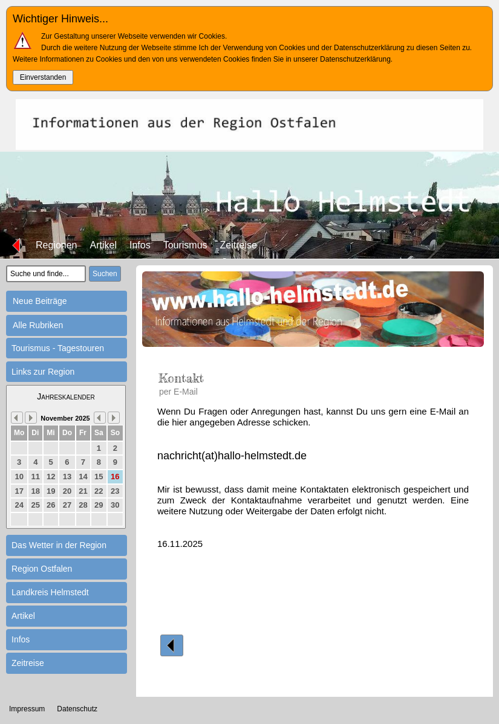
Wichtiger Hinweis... (60, 19)
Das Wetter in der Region (58, 545)
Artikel (103, 245)
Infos (140, 245)
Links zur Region (42, 372)
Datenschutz (77, 709)
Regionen (56, 245)
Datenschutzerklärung (355, 59)
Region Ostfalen (41, 569)
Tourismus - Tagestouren (57, 348)
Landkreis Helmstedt (50, 592)
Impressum (27, 709)
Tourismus (185, 245)
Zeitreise (238, 245)
